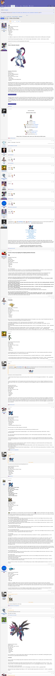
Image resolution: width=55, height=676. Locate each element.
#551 (53, 23)
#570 (53, 478)
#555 (53, 148)
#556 (53, 157)
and (13, 145)
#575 (53, 673)
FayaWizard (32, 12)
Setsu (21, 12)
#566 (53, 331)
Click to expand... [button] (31, 373)
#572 (53, 592)
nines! (30, 221)
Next (18, 21)
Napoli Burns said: (11, 675)
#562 (53, 209)
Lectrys (34, 121)
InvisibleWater (36, 124)
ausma (28, 12)
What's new (2, 7)
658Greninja (25, 12)
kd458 (19, 12)
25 (13, 21)
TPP (40, 12)
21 (7, 21)
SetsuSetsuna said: (11, 365)
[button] (18, 6)
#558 (53, 173)
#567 (53, 361)
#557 (53, 165)
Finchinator (14, 12)
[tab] (27, 15)
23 (10, 21)
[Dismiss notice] (53, 9)
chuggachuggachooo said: (12, 594)
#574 (53, 617)
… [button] (5, 21)
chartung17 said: (11, 454)
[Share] (51, 23)
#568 (53, 407)
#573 (53, 608)
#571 (53, 566)
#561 (53, 201)
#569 (53, 452)
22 (8, 21)
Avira (2, 19)
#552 (53, 43)
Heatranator (36, 12)
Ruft (17, 12)
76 (16, 21)
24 (11, 21)
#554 (53, 140)
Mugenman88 (34, 132)
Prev (2, 21)
